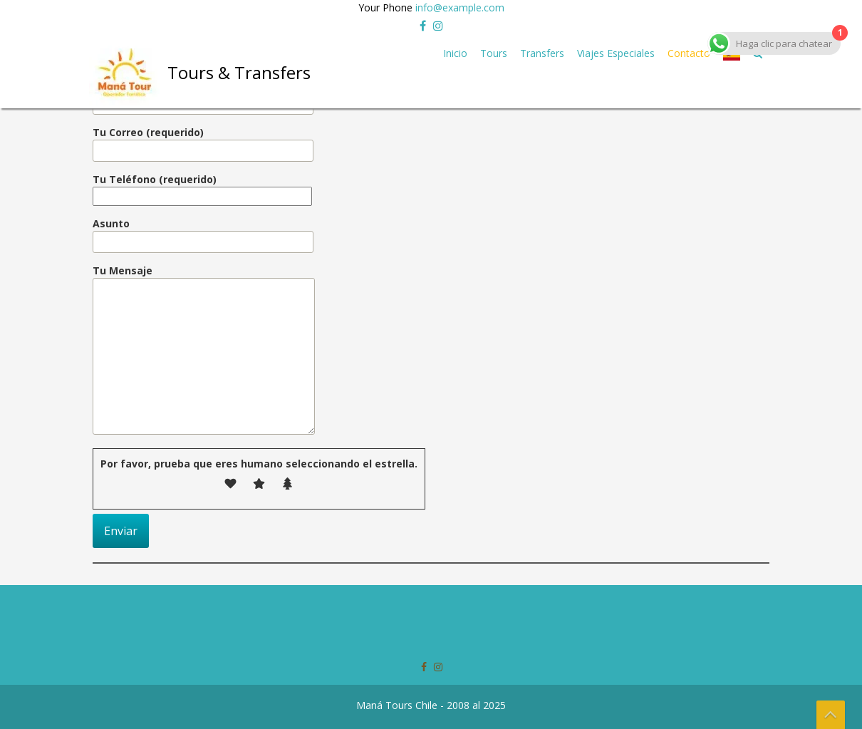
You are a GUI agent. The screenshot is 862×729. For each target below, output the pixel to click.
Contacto (689, 53)
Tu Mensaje (204, 351)
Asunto (203, 233)
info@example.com (459, 7)
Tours (493, 53)
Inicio (455, 53)
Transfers (542, 53)
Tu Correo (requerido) (203, 141)
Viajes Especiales (616, 53)
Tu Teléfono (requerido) (202, 187)
